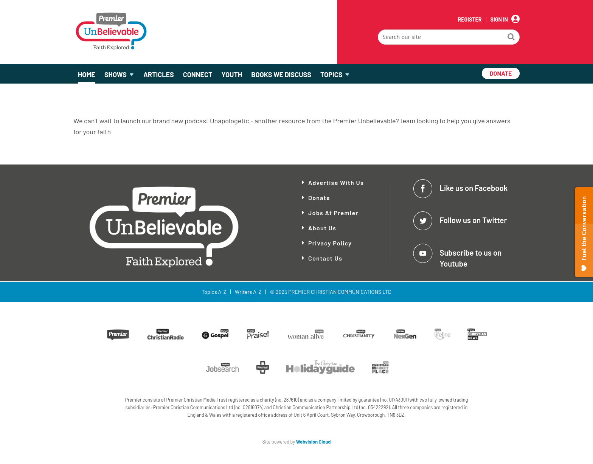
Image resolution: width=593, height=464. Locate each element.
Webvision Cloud (313, 442)
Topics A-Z (214, 292)
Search (511, 38)
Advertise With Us (336, 182)
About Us (322, 227)
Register (469, 20)
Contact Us (325, 258)
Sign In (499, 20)
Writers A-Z (248, 292)
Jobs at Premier (333, 212)
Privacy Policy (330, 243)
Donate (319, 197)
